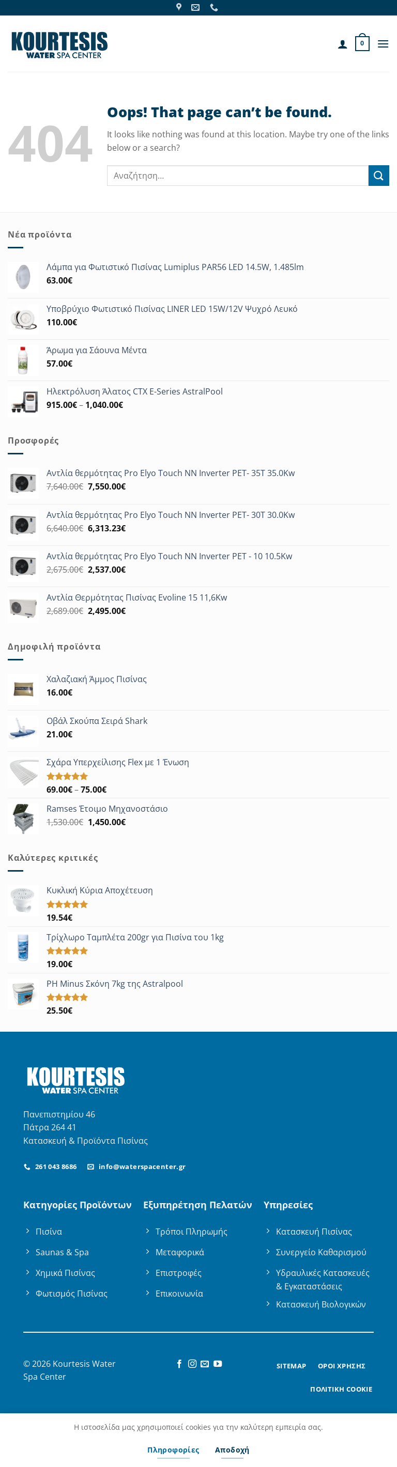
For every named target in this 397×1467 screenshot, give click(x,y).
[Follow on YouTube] (217, 1364)
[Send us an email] (205, 1364)
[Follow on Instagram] (192, 1364)
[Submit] (379, 175)
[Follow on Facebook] (179, 1364)
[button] (362, 43)
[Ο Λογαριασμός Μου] (343, 44)
